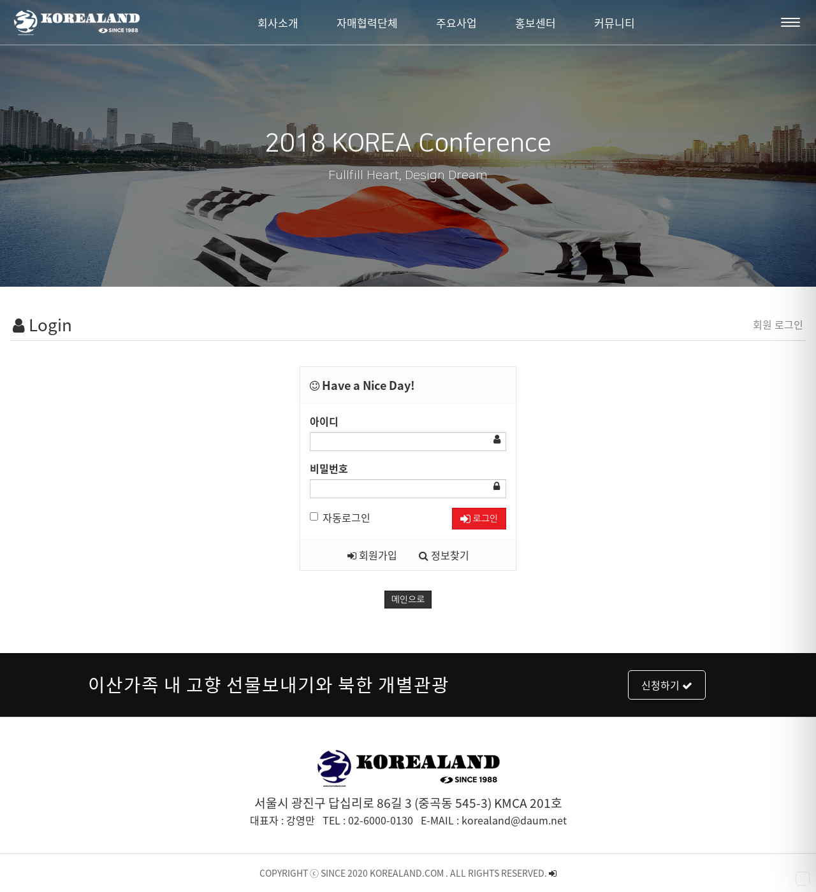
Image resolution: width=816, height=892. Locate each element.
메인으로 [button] (408, 599)
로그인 (479, 519)
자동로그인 (340, 517)
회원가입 (372, 555)
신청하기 (666, 685)
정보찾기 (444, 555)
